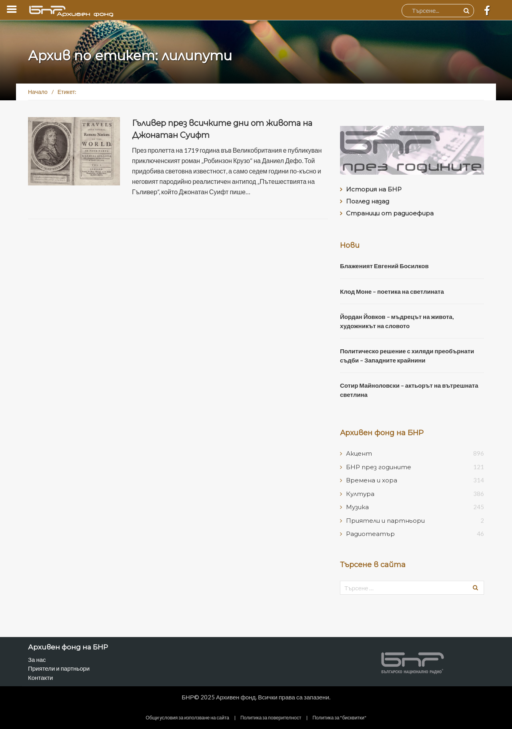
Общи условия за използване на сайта (187, 718)
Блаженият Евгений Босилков (384, 265)
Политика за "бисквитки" (339, 718)
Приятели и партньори (385, 520)
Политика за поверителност (270, 718)
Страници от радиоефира (390, 213)
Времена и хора (371, 480)
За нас (37, 659)
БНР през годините (378, 467)
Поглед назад (367, 201)
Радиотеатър (370, 534)
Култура (360, 494)
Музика (357, 507)
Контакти (40, 677)
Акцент (359, 453)
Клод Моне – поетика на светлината (392, 291)
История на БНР (374, 189)
